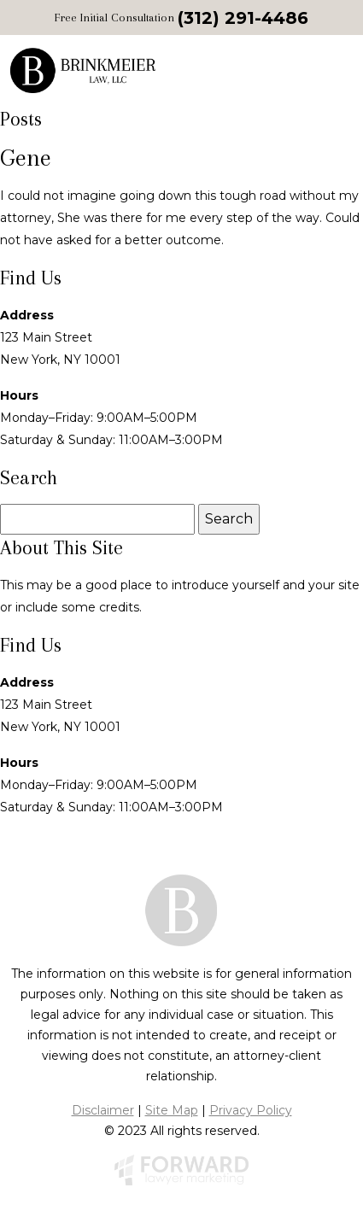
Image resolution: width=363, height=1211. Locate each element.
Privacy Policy (250, 1110)
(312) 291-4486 (243, 18)
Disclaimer (103, 1110)
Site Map (171, 1110)
